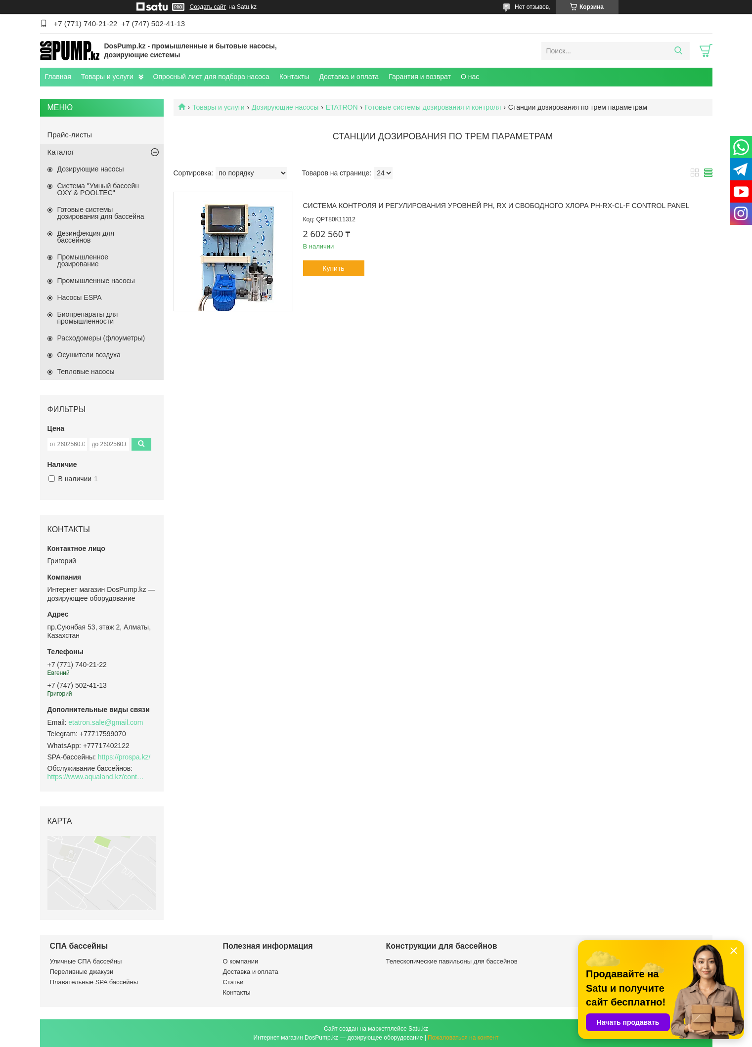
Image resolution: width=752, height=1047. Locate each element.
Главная (58, 77)
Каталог (61, 152)
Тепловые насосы (86, 372)
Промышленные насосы (96, 281)
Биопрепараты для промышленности (87, 317)
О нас (470, 77)
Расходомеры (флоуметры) (101, 338)
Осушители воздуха (89, 355)
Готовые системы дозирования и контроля (433, 107)
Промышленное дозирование (83, 260)
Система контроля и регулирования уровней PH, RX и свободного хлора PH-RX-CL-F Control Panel (496, 205)
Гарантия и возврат (420, 77)
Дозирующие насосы (285, 107)
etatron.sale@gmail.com (105, 722)
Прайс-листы (69, 134)
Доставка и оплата (349, 77)
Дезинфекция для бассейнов (86, 236)
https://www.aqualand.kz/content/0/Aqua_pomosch (96, 777)
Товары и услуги (107, 77)
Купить (333, 268)
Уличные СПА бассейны (86, 961)
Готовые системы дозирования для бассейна (100, 213)
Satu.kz (418, 1028)
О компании (241, 961)
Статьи (233, 982)
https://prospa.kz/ (124, 757)
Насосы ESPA (79, 297)
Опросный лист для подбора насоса (211, 77)
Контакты (294, 77)
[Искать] (678, 51)
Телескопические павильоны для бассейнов (452, 961)
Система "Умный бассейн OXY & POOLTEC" (98, 189)
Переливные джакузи (82, 971)
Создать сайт (208, 6)
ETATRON (342, 107)
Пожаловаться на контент (463, 1037)
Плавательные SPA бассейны (94, 982)
